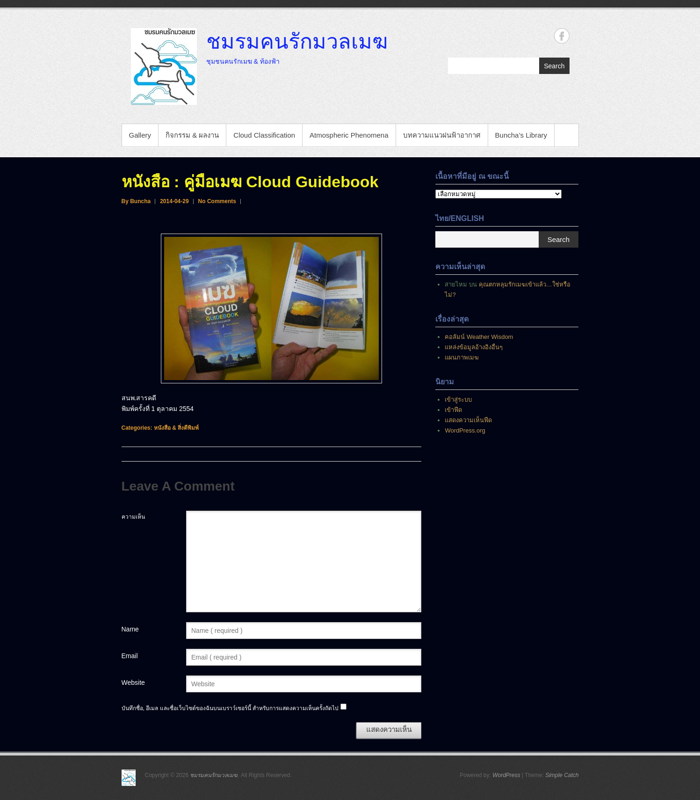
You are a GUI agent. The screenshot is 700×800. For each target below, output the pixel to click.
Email (130, 656)
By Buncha (136, 201)
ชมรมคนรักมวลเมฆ (297, 41)
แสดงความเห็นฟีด (468, 420)
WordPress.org (465, 430)
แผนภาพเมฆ (462, 357)
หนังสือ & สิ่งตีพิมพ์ (176, 428)
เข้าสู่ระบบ (458, 399)
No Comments (217, 201)
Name (130, 629)
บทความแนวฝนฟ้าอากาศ (442, 135)
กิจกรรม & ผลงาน (192, 135)
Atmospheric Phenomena (349, 135)
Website (133, 682)
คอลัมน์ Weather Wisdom (479, 336)
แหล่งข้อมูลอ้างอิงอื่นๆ (474, 347)
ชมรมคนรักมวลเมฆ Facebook (562, 36)
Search (554, 66)
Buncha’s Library (521, 135)
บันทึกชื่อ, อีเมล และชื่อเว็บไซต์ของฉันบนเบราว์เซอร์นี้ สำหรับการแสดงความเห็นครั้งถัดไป (230, 708)
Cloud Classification (264, 135)
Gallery (140, 135)
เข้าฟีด (453, 409)
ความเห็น (133, 517)
